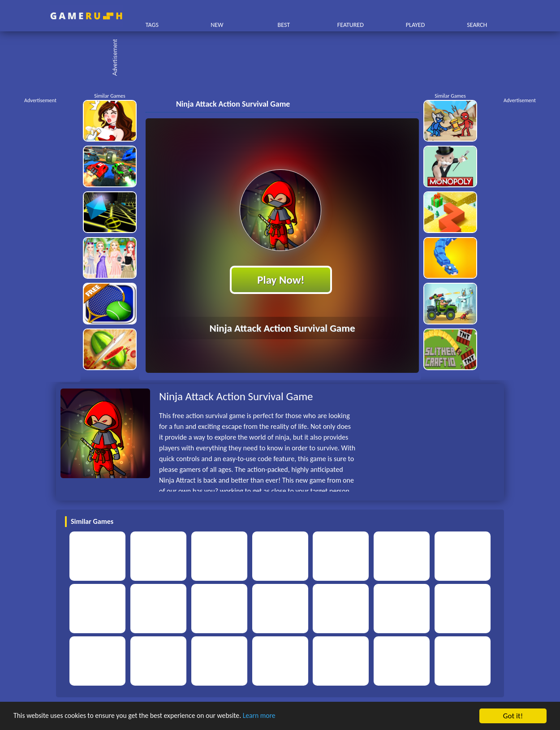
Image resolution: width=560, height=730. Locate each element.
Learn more (279, 716)
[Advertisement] (284, 58)
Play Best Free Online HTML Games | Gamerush (86, 16)
